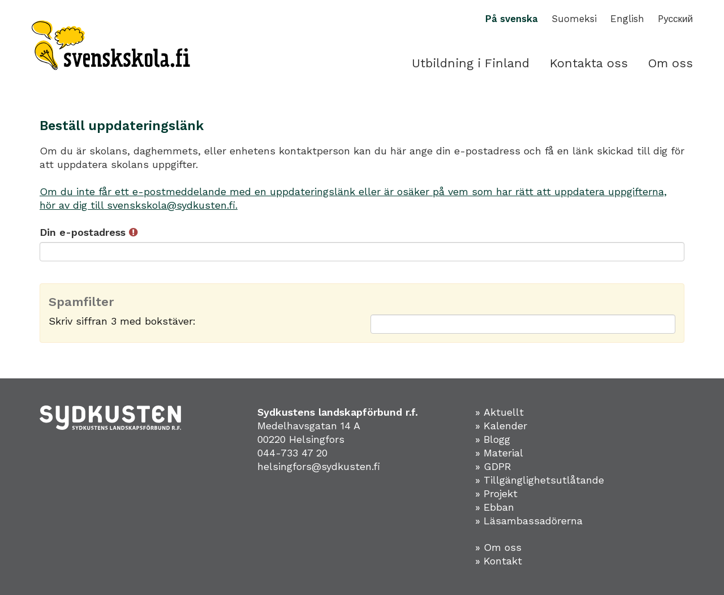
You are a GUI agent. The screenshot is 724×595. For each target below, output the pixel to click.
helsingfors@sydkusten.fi (318, 466)
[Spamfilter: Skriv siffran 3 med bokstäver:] (522, 324)
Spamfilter (81, 302)
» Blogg (492, 439)
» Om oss (498, 547)
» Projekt (496, 493)
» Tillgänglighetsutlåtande (539, 480)
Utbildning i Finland (470, 63)
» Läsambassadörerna (529, 521)
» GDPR (493, 466)
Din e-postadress (88, 232)
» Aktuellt (499, 412)
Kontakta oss (589, 63)
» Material (499, 453)
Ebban (499, 507)
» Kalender (501, 426)
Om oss (670, 63)
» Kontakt (498, 561)
